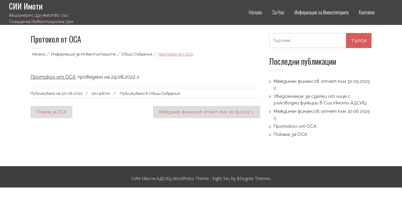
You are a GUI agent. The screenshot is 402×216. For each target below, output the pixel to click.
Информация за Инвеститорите (322, 12)
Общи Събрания (136, 54)
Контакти (366, 12)
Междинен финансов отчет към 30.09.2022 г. (206, 112)
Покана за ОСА (51, 112)
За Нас (278, 12)
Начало (255, 12)
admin (104, 93)
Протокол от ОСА (53, 77)
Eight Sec (221, 179)
